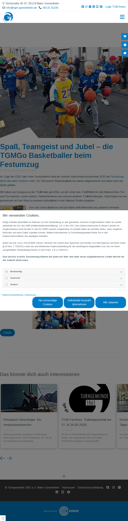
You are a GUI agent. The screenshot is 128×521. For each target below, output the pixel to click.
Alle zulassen (110, 302)
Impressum (30, 295)
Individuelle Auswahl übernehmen (79, 302)
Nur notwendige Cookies (47, 302)
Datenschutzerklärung (12, 295)
